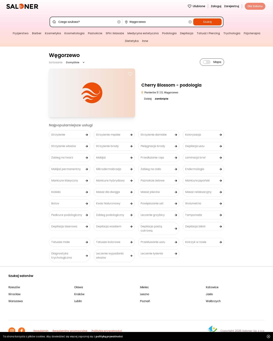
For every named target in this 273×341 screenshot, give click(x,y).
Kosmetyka (53, 33)
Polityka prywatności (107, 331)
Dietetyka (132, 41)
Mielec (144, 287)
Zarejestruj (231, 6)
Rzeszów (14, 287)
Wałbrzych (213, 301)
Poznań (145, 301)
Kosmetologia (74, 33)
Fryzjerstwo (21, 33)
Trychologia (231, 33)
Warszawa (15, 301)
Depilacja (186, 33)
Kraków (79, 294)
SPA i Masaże (115, 33)
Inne (145, 41)
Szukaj (207, 22)
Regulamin (40, 331)
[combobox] (86, 21)
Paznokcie (95, 33)
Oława (78, 287)
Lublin (78, 301)
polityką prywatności (109, 336)
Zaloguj (216, 6)
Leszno (144, 294)
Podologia (169, 33)
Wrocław (14, 294)
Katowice (212, 287)
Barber (36, 33)
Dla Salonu (255, 6)
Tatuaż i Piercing (208, 33)
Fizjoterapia (252, 33)
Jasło (209, 294)
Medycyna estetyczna (143, 33)
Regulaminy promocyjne (70, 331)
